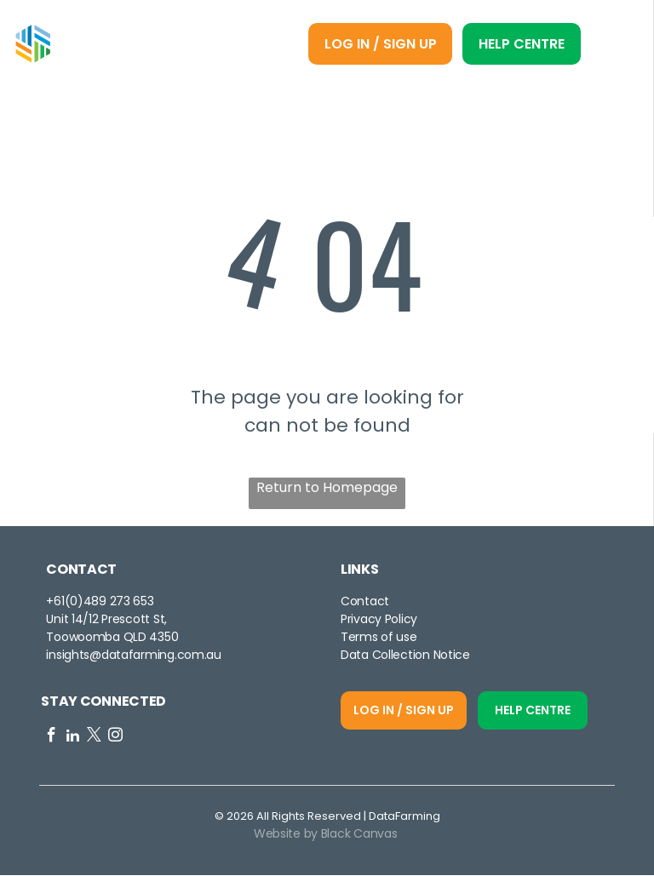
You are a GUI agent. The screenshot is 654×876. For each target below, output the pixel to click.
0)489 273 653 (111, 601)
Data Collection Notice (405, 655)
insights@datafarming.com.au (133, 655)
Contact (365, 601)
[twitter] (94, 738)
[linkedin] (72, 738)
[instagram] (115, 738)
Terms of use (379, 637)
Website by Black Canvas (326, 834)
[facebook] (51, 738)
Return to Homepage (327, 488)
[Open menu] (614, 45)
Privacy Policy (379, 619)
